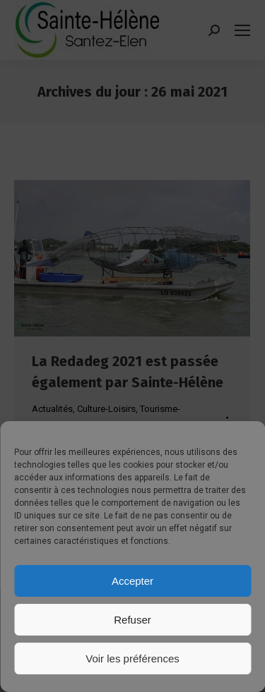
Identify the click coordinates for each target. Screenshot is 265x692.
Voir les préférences (132, 658)
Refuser (132, 620)
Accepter (132, 581)
